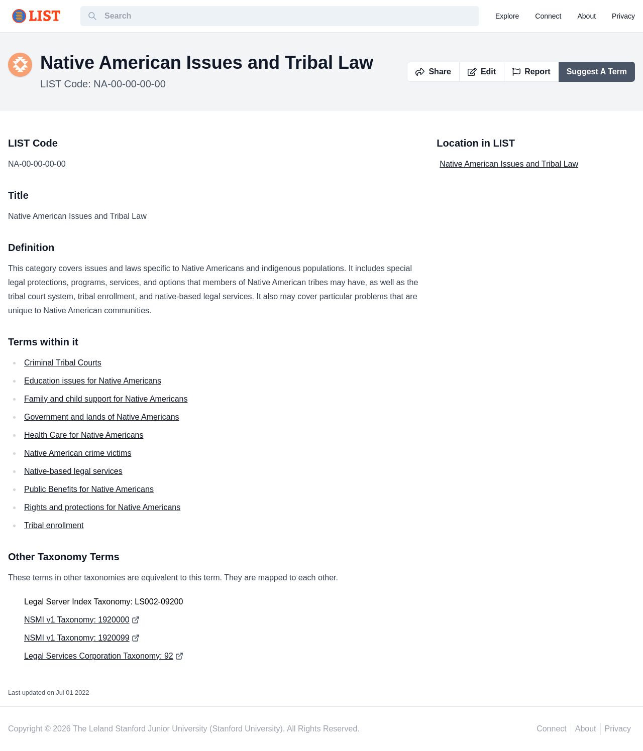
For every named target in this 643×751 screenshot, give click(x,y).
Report (531, 71)
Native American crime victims (77, 453)
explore (507, 16)
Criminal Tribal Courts (62, 362)
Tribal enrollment (54, 525)
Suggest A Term (597, 71)
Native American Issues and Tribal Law (509, 164)
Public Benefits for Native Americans (89, 489)
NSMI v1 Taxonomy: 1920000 (77, 619)
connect (548, 16)
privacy (623, 16)
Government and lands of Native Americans (101, 417)
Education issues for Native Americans (92, 381)
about (587, 16)
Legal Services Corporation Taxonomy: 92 (98, 656)
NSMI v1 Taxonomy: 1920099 (77, 638)
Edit (482, 71)
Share (433, 71)
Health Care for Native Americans (83, 435)
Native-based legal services (73, 471)
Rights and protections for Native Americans (102, 507)
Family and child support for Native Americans (105, 399)
